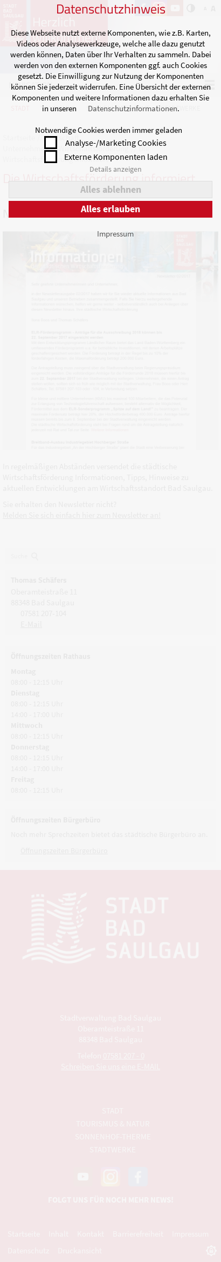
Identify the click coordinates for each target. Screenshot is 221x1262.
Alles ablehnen (110, 189)
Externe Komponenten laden (116, 156)
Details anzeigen (115, 169)
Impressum (115, 233)
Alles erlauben (110, 209)
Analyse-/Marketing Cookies (116, 142)
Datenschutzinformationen (132, 108)
